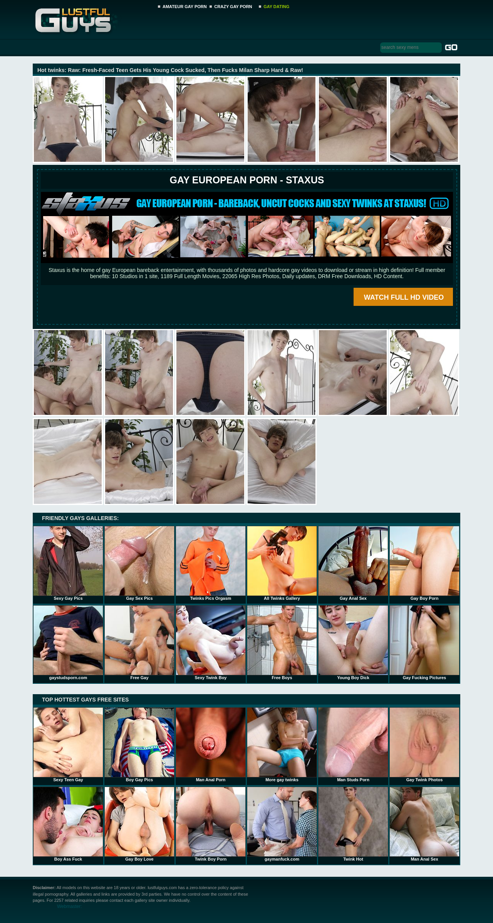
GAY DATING (276, 6)
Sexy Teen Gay (68, 744)
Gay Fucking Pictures (424, 642)
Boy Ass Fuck (68, 824)
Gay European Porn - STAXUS (246, 180)
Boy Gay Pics (139, 744)
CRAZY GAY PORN (233, 6)
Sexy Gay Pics (68, 563)
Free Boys (282, 642)
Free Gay (139, 642)
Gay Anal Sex (353, 563)
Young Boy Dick (353, 642)
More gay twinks (282, 744)
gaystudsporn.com (68, 642)
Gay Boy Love (139, 824)
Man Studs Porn (353, 744)
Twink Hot (353, 824)
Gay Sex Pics (139, 563)
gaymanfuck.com (282, 824)
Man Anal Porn (211, 744)
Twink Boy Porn (211, 824)
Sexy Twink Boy (211, 642)
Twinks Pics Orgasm (211, 563)
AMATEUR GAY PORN (185, 6)
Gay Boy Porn (424, 563)
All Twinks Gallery (282, 563)
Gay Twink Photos (424, 744)
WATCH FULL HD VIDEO (404, 297)
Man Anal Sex (424, 824)
